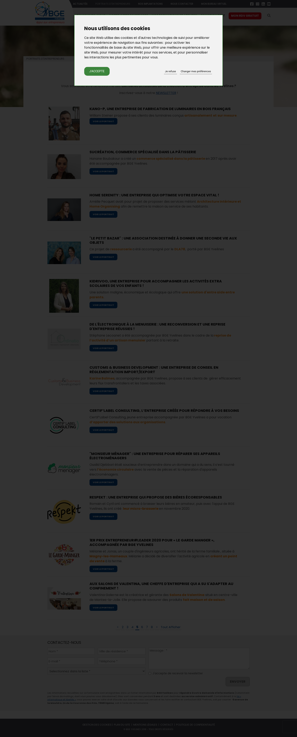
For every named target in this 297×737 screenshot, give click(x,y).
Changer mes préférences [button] (196, 71)
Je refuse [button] (170, 71)
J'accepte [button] (97, 71)
